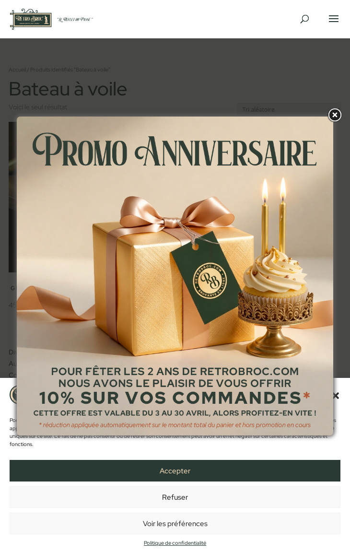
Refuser (175, 504)
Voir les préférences (175, 530)
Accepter (175, 477)
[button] (335, 403)
